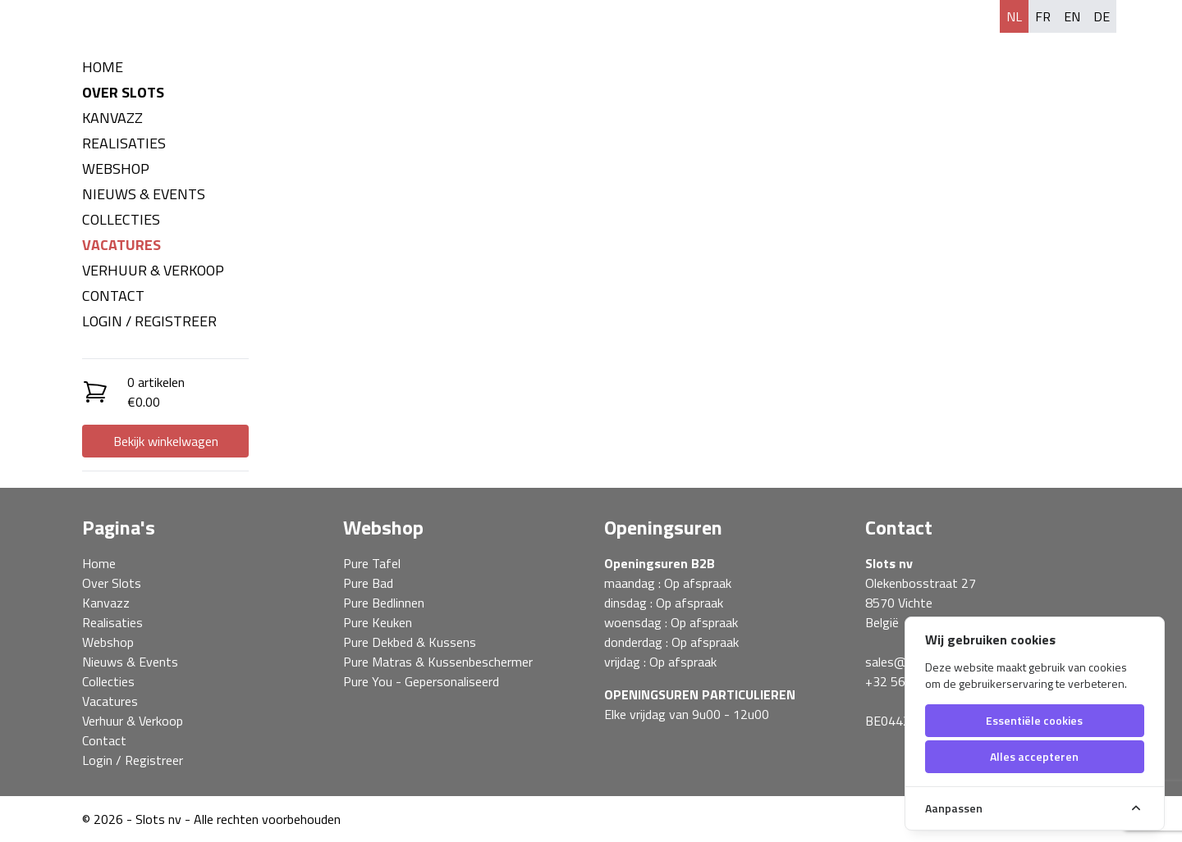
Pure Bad (368, 583)
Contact (113, 295)
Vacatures (121, 245)
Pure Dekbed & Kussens (409, 642)
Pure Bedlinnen (383, 602)
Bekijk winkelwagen (165, 441)
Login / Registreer (149, 321)
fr (1043, 16)
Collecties (121, 219)
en (1072, 16)
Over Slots (123, 92)
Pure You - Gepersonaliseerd (421, 681)
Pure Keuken (377, 622)
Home (102, 67)
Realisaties (124, 143)
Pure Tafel (372, 563)
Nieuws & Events (143, 194)
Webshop (115, 168)
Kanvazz (112, 118)
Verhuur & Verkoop (153, 270)
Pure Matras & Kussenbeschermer (438, 661)
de (1101, 16)
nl (1014, 16)
